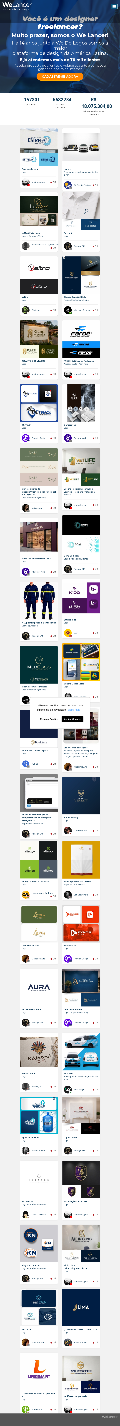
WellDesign (79, 1089)
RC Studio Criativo (82, 185)
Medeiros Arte (80, 766)
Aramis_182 (37, 1086)
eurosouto (37, 1409)
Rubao (35, 763)
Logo (24, 172)
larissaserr (37, 508)
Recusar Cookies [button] (49, 719)
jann (76, 632)
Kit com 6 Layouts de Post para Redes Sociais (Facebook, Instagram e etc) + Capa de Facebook (81, 753)
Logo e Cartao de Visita (32, 236)
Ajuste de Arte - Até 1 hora (76, 363)
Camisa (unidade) (30, 625)
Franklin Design (39, 438)
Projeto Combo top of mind (76, 299)
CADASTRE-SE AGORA (60, 76)
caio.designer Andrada (42, 893)
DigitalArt (36, 310)
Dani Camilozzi (39, 1214)
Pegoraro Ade (80, 438)
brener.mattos (81, 696)
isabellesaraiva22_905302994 (45, 244)
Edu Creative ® (81, 894)
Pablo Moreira (80, 1342)
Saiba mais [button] (74, 709)
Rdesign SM (79, 246)
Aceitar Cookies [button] (72, 719)
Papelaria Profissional (32, 823)
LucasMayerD (80, 830)
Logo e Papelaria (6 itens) (33, 497)
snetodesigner (39, 182)
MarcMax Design (82, 310)
